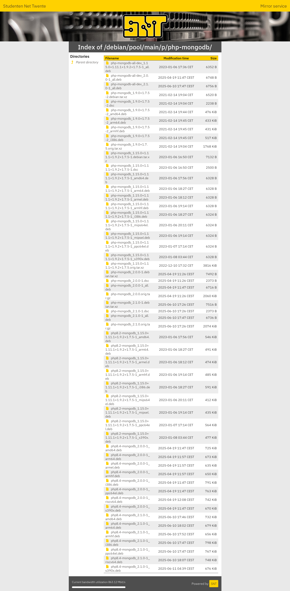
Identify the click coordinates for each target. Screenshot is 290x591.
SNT (214, 584)
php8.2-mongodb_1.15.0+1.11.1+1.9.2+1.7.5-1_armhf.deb (127, 375)
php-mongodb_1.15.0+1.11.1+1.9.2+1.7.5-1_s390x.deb (127, 257)
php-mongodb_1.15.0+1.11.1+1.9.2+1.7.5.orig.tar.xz (127, 265)
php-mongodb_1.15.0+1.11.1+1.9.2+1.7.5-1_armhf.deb (127, 206)
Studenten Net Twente (24, 6)
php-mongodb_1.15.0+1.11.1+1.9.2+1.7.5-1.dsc (127, 167)
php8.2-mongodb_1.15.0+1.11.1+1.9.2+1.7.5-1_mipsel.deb (127, 412)
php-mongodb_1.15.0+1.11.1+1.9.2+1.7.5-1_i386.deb (127, 214)
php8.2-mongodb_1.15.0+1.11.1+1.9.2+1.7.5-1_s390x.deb (127, 437)
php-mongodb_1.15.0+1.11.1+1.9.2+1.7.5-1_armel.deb (127, 197)
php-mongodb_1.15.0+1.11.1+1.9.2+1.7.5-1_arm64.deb (127, 189)
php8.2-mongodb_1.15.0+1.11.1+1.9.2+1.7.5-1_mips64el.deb (127, 400)
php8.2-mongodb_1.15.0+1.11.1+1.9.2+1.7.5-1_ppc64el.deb (127, 425)
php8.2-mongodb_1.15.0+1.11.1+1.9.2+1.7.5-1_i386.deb (127, 387)
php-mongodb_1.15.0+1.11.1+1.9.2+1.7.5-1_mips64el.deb (127, 225)
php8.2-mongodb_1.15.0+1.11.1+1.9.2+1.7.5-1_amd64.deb (127, 337)
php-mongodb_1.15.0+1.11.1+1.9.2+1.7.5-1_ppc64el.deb (127, 246)
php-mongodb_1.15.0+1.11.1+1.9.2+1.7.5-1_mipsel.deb (127, 236)
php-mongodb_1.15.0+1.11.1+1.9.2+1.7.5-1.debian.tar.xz (127, 157)
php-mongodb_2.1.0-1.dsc (127, 311)
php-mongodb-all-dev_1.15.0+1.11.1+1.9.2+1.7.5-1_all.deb (127, 67)
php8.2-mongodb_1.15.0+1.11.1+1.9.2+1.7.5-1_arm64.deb (127, 349)
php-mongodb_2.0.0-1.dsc (127, 281)
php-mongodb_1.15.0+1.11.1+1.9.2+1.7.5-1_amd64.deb (127, 178)
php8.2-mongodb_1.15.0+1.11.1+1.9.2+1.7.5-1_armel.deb (127, 362)
